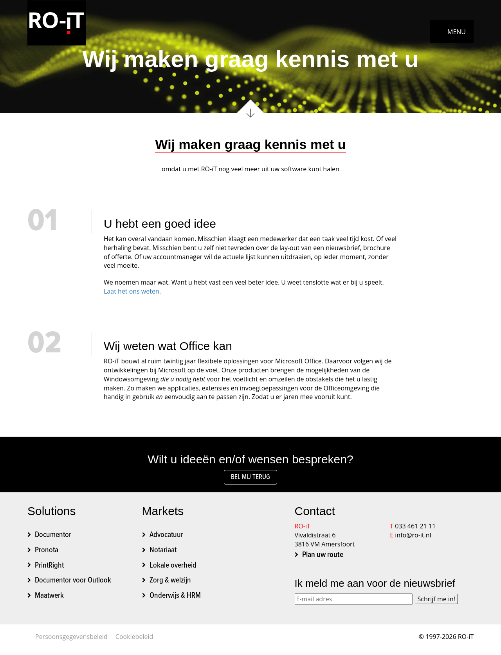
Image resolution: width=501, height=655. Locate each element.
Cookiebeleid (134, 638)
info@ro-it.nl (413, 537)
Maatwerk (49, 598)
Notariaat (163, 553)
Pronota (46, 553)
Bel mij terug (250, 478)
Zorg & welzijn (170, 583)
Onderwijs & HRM (175, 598)
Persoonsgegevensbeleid (71, 638)
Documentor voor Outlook (73, 583)
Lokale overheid (173, 567)
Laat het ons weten (131, 291)
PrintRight (49, 567)
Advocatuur (166, 537)
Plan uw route (322, 557)
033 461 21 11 (415, 528)
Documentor (53, 537)
